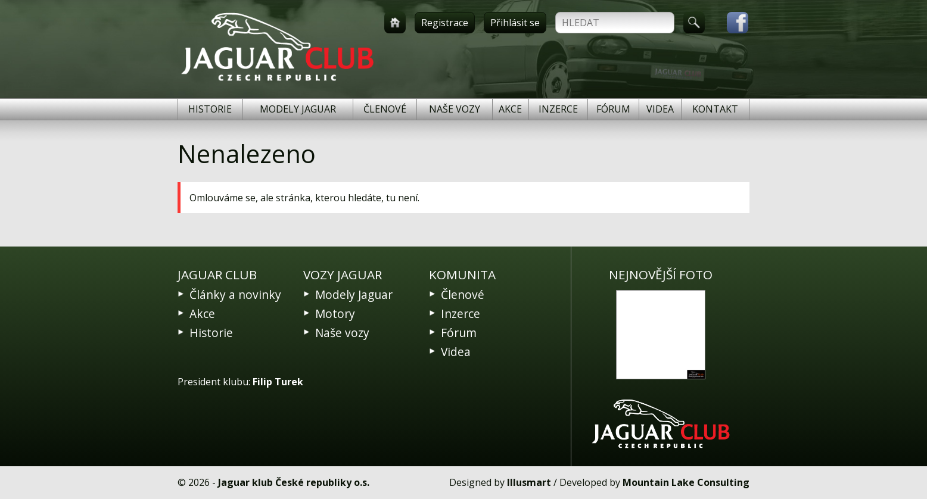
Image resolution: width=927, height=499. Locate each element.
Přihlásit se (515, 22)
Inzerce (558, 109)
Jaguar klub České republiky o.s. (293, 482)
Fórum (613, 109)
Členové (384, 109)
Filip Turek (278, 381)
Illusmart (529, 482)
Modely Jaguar (298, 109)
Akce (510, 109)
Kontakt (715, 109)
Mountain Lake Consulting (686, 482)
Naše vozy (454, 109)
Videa (660, 109)
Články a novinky (235, 294)
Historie (210, 109)
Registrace (444, 22)
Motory (335, 313)
